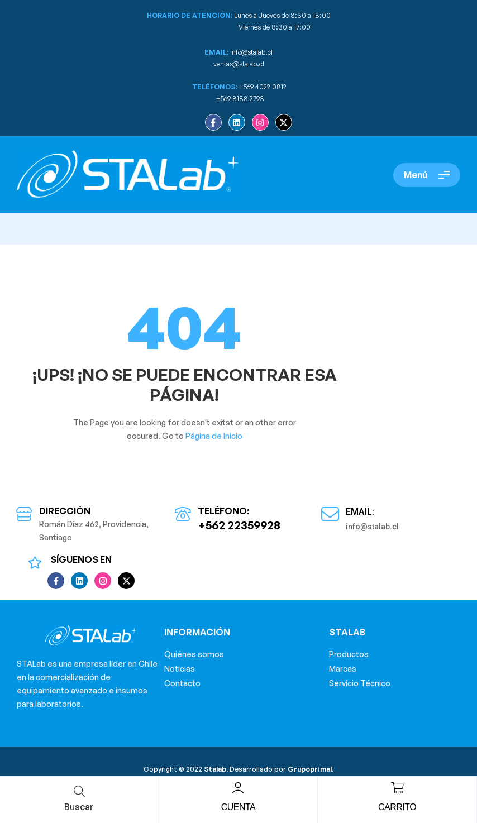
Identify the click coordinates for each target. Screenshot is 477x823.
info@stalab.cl (251, 52)
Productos (349, 654)
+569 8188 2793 (241, 98)
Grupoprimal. (310, 769)
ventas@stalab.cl (238, 64)
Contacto (182, 683)
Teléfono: (224, 510)
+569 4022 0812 (263, 87)
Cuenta (238, 807)
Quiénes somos (194, 654)
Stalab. (215, 769)
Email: (360, 511)
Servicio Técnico (359, 683)
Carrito (397, 807)
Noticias (179, 668)
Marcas (342, 668)
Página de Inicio (213, 436)
